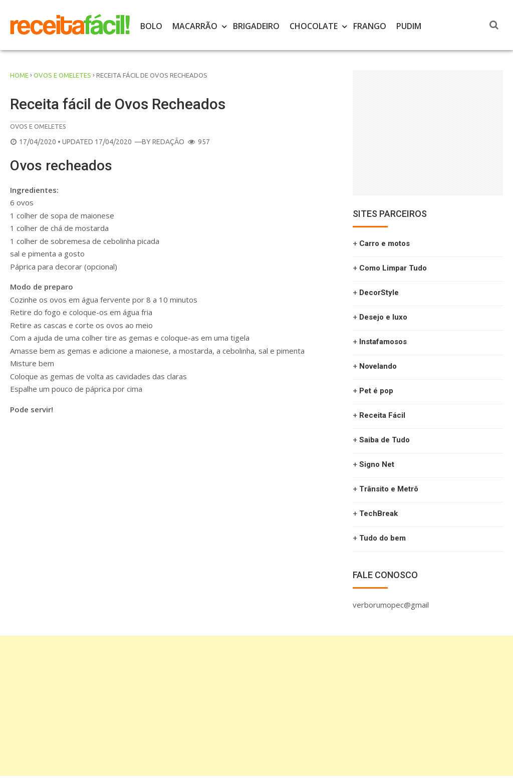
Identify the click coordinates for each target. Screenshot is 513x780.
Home (19, 75)
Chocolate (314, 26)
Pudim (408, 26)
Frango (369, 26)
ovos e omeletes (62, 75)
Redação (168, 142)
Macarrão (194, 26)
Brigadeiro (256, 26)
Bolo (151, 26)
